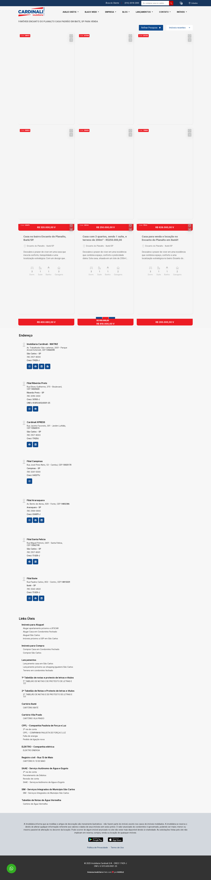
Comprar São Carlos (32, 653)
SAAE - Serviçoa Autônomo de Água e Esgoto (44, 782)
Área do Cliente (112, 3)
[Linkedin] (41, 366)
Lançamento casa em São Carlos (38, 663)
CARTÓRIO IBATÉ (30, 707)
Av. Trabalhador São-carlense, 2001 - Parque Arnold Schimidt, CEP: (47, 348)
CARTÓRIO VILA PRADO (33, 718)
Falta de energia (30, 736)
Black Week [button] (91, 12)
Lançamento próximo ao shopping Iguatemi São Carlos (48, 667)
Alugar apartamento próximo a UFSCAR (41, 628)
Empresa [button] (110, 12)
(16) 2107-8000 (34, 357)
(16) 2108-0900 (34, 511)
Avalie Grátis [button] (70, 12)
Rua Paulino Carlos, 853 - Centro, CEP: (48, 582)
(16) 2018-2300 (33, 396)
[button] (181, 3)
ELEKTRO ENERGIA (31, 750)
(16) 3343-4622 (34, 589)
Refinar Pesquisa (151, 27)
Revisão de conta (31, 779)
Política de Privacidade (97, 847)
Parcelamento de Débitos (34, 775)
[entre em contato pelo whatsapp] (8, 866)
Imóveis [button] (181, 12)
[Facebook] (35, 366)
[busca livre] (171, 3)
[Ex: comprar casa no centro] (155, 3)
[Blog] (47, 366)
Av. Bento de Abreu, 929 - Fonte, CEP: (48, 504)
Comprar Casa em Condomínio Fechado (41, 649)
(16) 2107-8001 (33, 552)
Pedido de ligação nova (34, 739)
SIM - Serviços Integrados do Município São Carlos (46, 793)
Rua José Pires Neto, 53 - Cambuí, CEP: (49, 465)
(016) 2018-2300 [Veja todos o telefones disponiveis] (132, 3)
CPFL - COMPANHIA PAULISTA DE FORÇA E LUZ (44, 732)
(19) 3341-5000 (34, 472)
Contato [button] (164, 12)
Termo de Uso (117, 847)
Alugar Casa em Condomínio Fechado (40, 631)
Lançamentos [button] (143, 12)
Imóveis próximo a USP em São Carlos (40, 638)
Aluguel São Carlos (31, 635)
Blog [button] (125, 12)
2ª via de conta (30, 729)
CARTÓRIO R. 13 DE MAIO (34, 761)
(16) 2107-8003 (34, 435)
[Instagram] (29, 366)
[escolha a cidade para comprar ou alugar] (193, 3)
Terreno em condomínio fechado (38, 670)
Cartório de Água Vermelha (35, 804)
